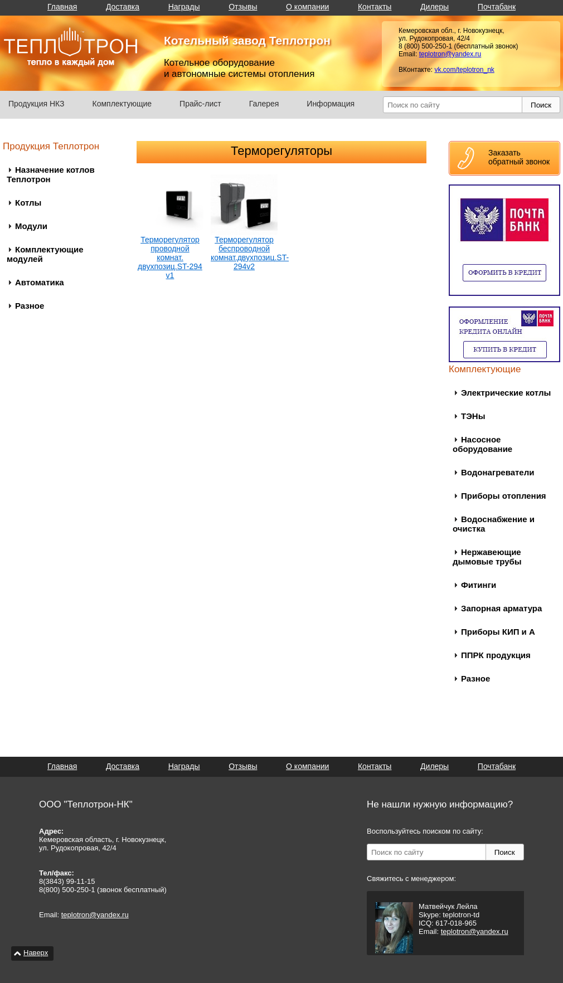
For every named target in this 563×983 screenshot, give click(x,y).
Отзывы (243, 6)
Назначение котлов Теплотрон (51, 174)
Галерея (264, 103)
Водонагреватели (497, 472)
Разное (29, 305)
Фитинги (478, 585)
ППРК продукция (496, 655)
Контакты (374, 6)
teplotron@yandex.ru (450, 54)
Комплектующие (122, 103)
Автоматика (39, 282)
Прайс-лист (200, 103)
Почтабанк (497, 6)
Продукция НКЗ (36, 103)
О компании (307, 6)
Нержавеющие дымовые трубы (487, 556)
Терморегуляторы (281, 151)
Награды (184, 6)
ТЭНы (473, 416)
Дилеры (434, 6)
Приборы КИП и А (498, 631)
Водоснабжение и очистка (494, 523)
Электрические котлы (506, 392)
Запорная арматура (501, 608)
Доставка (122, 6)
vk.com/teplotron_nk (464, 70)
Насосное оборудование (482, 444)
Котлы (28, 202)
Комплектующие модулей (45, 254)
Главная (62, 6)
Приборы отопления (503, 495)
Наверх (35, 952)
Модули (31, 226)
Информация (331, 103)
